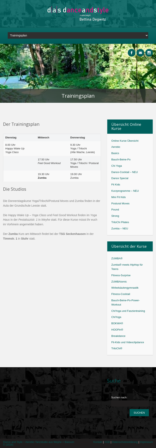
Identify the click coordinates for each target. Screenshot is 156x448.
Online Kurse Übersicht (125, 140)
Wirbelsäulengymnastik (125, 287)
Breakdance (118, 335)
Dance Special (119, 178)
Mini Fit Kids (118, 197)
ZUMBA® (116, 258)
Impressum (146, 442)
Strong (115, 215)
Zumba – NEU (119, 228)
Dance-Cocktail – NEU (124, 172)
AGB (108, 442)
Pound (115, 209)
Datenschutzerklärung (126, 442)
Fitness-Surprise (121, 275)
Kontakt (98, 442)
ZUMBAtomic (119, 281)
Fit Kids (115, 184)
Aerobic (115, 146)
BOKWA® (117, 323)
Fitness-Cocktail (120, 294)
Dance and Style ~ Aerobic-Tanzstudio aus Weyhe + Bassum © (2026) (38, 443)
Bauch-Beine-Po (121, 159)
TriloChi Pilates (120, 222)
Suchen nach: (119, 397)
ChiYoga (116, 317)
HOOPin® (117, 329)
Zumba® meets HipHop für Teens (127, 267)
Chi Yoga (116, 165)
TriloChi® (116, 348)
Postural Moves (120, 203)
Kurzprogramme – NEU (125, 190)
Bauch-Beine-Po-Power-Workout (125, 302)
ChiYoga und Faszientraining (128, 310)
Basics (115, 153)
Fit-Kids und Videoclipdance (127, 342)
